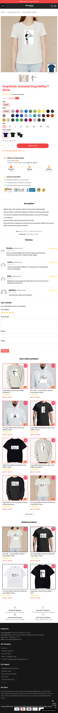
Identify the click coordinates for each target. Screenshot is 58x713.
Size (3, 123)
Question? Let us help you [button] (49, 710)
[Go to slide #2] (34, 78)
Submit (5, 351)
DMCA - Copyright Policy (8, 656)
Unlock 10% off (54, 704)
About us (4, 648)
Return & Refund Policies (9, 674)
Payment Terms (6, 671)
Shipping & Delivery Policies (9, 668)
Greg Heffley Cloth (13, 12)
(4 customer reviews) (17, 94)
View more (29, 514)
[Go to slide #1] (24, 78)
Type (3, 101)
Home (3, 12)
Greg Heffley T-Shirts (29, 12)
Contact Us (4, 677)
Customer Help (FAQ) (7, 679)
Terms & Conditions (7, 651)
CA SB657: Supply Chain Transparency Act (14, 659)
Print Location (6, 130)
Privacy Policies (6, 653)
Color (4, 108)
